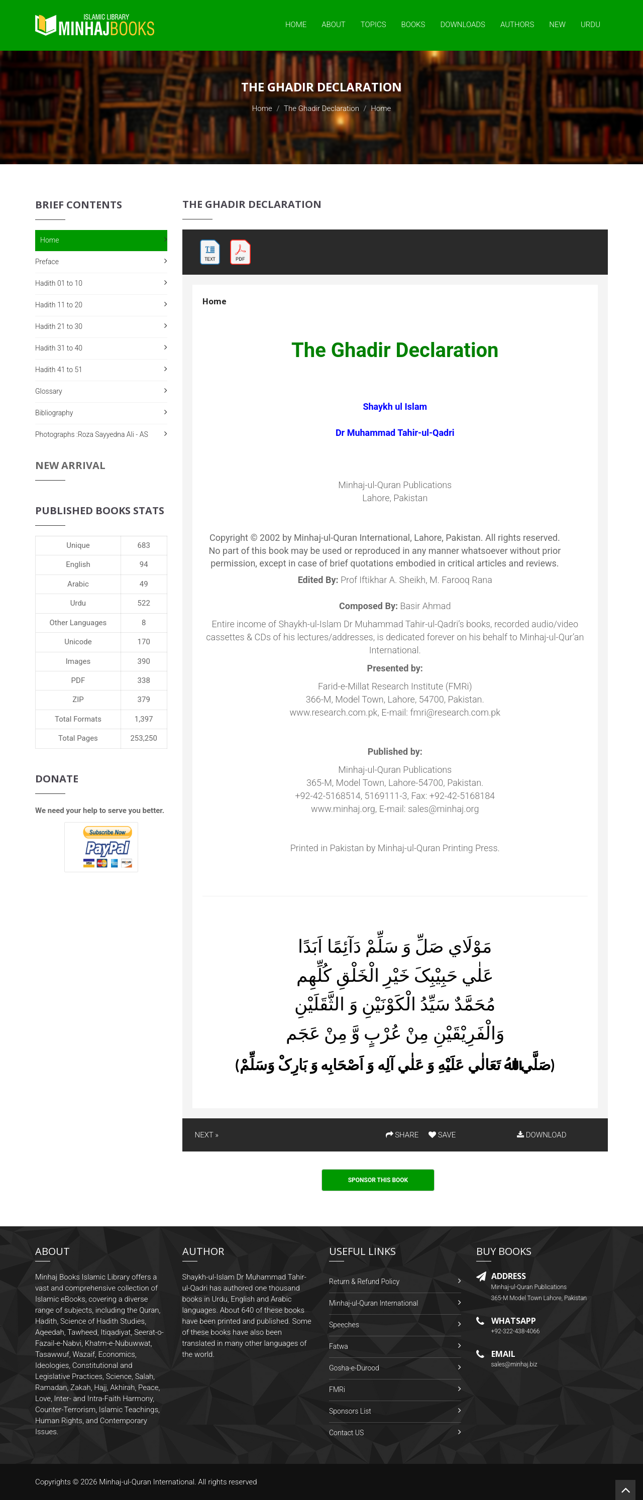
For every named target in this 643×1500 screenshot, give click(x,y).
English (78, 564)
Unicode (77, 641)
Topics (373, 24)
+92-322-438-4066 (515, 1331)
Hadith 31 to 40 (58, 348)
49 (144, 584)
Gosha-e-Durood (354, 1368)
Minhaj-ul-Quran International (373, 1303)
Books (413, 24)
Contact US (346, 1433)
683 (144, 545)
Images (78, 661)
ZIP (78, 699)
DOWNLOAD (541, 1134)
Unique (77, 545)
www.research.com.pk (333, 712)
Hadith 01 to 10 (58, 283)
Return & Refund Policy (364, 1282)
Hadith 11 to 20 (58, 305)
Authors (517, 24)
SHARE (402, 1134)
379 (144, 699)
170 (144, 641)
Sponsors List (350, 1411)
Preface (47, 262)
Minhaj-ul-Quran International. (147, 1481)
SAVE (442, 1134)
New (557, 24)
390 (144, 661)
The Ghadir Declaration (321, 108)
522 (144, 603)
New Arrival (70, 465)
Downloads (462, 24)
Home (295, 24)
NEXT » (207, 1134)
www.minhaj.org (343, 808)
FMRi (337, 1390)
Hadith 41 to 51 (58, 370)
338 (144, 680)
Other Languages (78, 622)
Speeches (344, 1325)
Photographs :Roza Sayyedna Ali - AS (91, 434)
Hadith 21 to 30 (58, 326)
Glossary (48, 391)
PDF (78, 680)
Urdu (590, 24)
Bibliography (54, 413)
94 (144, 564)
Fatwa (338, 1346)
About (334, 24)
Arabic (78, 584)
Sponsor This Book (378, 1180)
